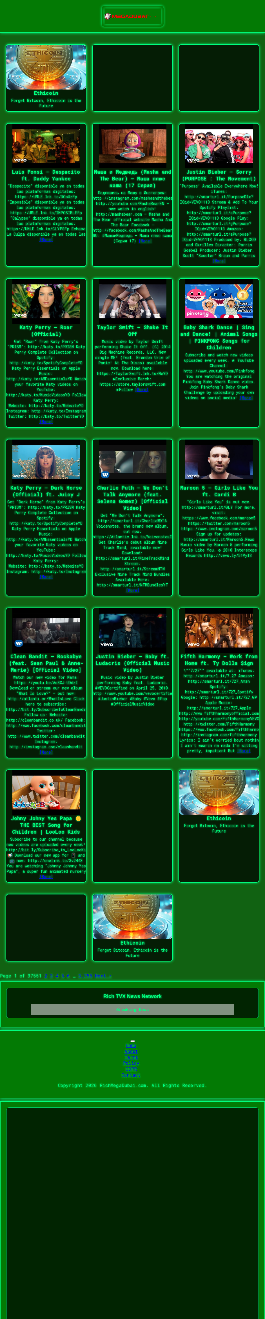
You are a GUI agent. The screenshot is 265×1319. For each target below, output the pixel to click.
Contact (131, 1075)
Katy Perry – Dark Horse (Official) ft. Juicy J (46, 491)
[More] (46, 239)
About (131, 1051)
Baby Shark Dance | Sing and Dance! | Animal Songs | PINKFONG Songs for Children (219, 337)
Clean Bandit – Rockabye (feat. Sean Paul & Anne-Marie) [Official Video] (46, 663)
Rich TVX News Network (132, 996)
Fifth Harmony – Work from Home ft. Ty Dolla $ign (219, 659)
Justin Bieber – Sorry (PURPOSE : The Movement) (219, 175)
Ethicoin (46, 93)
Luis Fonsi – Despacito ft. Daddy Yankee (46, 175)
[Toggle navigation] (132, 1041)
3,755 (85, 976)
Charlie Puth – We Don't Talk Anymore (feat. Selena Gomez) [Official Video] (132, 497)
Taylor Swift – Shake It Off (132, 330)
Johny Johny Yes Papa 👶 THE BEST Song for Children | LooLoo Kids (46, 825)
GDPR (131, 1069)
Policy (131, 1063)
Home (131, 1045)
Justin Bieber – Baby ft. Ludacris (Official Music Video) (133, 663)
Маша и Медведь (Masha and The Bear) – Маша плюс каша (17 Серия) (132, 178)
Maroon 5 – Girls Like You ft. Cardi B (219, 491)
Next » (103, 976)
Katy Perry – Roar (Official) (46, 330)
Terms (131, 1057)
